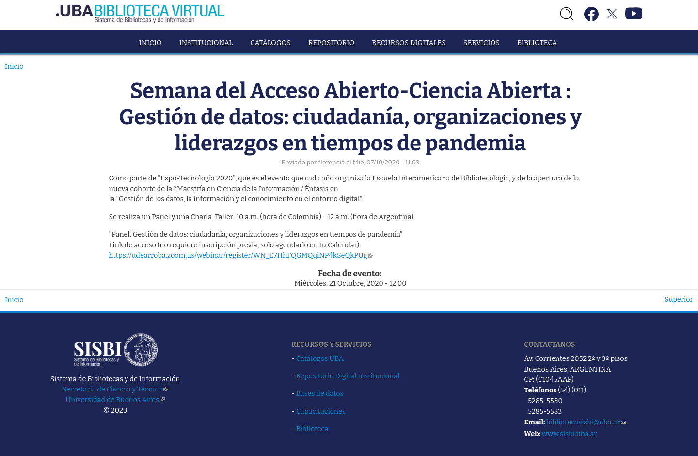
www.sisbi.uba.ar (569, 433)
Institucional (206, 42)
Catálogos (271, 42)
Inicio (150, 42)
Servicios (481, 42)
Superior (679, 299)
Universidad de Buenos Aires (115, 399)
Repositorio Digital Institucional (348, 376)
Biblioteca (537, 42)
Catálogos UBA (320, 358)
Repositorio (331, 42)
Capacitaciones (321, 411)
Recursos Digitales (409, 42)
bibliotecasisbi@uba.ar (586, 422)
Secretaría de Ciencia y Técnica (115, 389)
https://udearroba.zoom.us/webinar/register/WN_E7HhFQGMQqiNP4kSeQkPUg (241, 255)
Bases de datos (320, 393)
